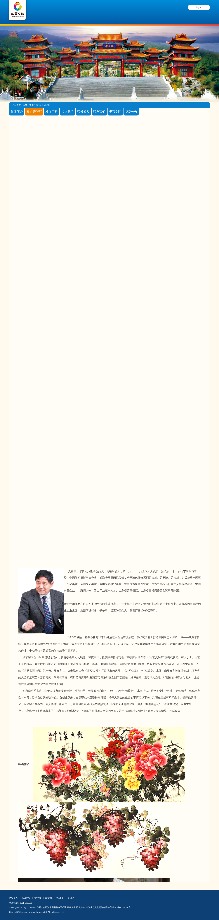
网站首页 (13, 898)
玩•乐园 (60, 898)
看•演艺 (81, 14)
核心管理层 (45, 105)
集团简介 (17, 111)
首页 (25, 105)
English (199, 7)
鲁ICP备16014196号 (121, 907)
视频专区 (115, 111)
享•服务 (71, 898)
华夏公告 (131, 111)
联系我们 (99, 111)
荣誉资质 (83, 111)
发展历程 (51, 111)
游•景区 (108, 19)
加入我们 (67, 111)
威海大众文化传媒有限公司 (99, 907)
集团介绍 (53, 13)
